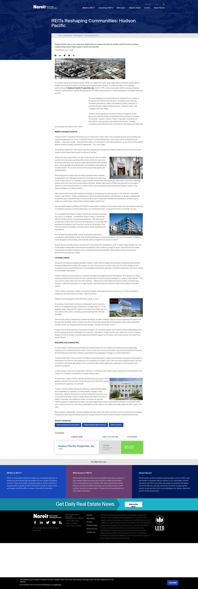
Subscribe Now (133, 505)
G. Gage (70, 50)
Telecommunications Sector (95, 425)
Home (60, 35)
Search (89, 515)
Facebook (35, 522)
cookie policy (57, 584)
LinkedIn (41, 522)
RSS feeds (91, 518)
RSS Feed (60, 522)
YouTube (54, 522)
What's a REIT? (89, 8)
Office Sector (116, 425)
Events (147, 8)
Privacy (89, 522)
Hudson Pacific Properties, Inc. (76, 446)
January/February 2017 (91, 35)
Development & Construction (68, 425)
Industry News (135, 8)
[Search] (164, 4)
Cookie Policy (92, 525)
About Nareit (159, 8)
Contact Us (91, 532)
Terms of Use (92, 529)
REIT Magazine (78, 35)
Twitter (47, 522)
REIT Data (121, 8)
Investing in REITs (106, 8)
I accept (173, 583)
